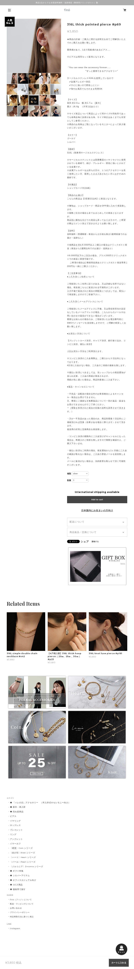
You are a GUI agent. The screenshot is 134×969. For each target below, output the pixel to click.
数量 (69, 480)
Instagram (15, 928)
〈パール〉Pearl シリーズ (23, 862)
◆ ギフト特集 (17, 871)
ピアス (13, 816)
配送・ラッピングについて (22, 904)
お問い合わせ (16, 908)
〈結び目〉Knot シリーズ (22, 852)
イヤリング (15, 821)
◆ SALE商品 (16, 884)
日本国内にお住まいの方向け (97, 510)
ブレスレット (16, 830)
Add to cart (97, 499)
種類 (69, 474)
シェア (85, 541)
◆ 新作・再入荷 (18, 807)
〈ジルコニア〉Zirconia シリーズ (26, 866)
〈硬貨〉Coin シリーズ (21, 848)
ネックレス (15, 825)
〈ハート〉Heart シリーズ (23, 857)
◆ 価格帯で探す (18, 889)
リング (13, 834)
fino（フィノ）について (21, 899)
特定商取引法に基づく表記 (22, 916)
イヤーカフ (15, 843)
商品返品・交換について (83, 532)
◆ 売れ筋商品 (17, 811)
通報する (95, 542)
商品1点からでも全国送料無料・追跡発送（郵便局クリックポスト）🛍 (67, 3)
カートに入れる (118, 962)
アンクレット (16, 839)
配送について (77, 521)
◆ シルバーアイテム (20, 875)
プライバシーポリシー (20, 912)
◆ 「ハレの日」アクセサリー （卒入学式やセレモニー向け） (40, 802)
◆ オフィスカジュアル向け (23, 880)
